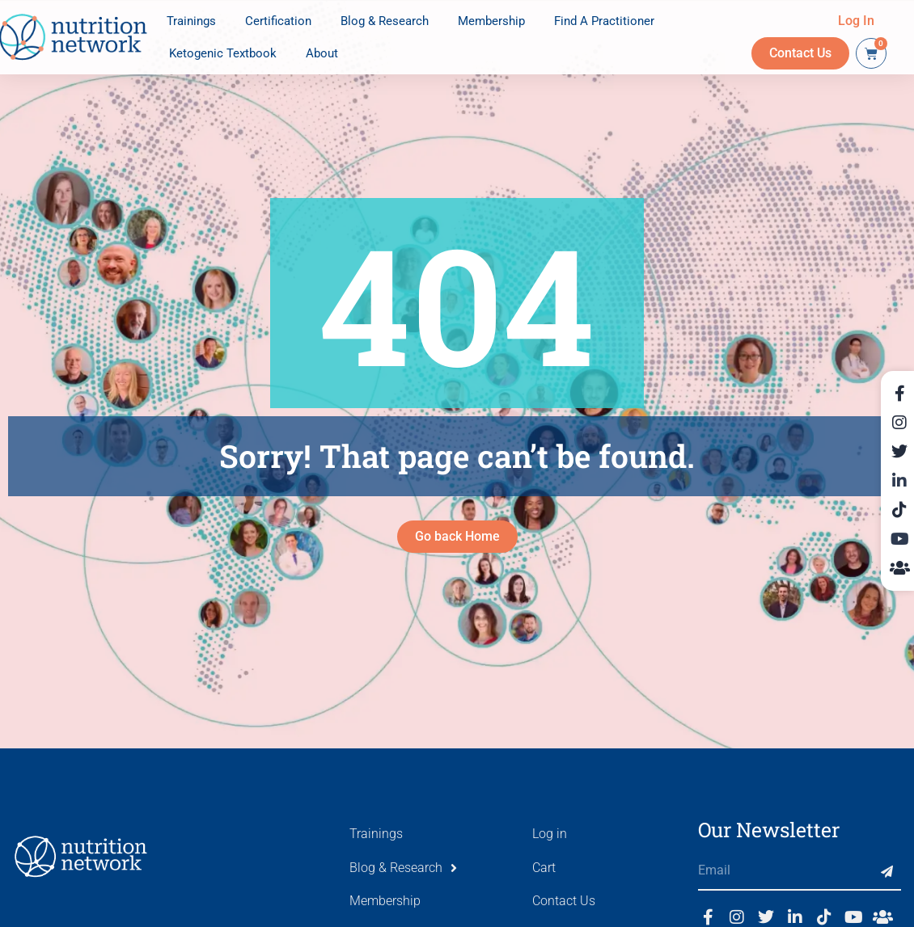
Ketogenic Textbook (223, 53)
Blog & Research (385, 21)
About (322, 53)
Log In (856, 20)
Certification (278, 21)
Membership (491, 21)
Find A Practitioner (604, 21)
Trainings (191, 21)
